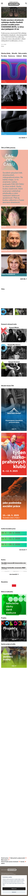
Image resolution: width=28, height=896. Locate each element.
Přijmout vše (14, 888)
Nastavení (14, 892)
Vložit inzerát (14, 745)
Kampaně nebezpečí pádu (9, 413)
